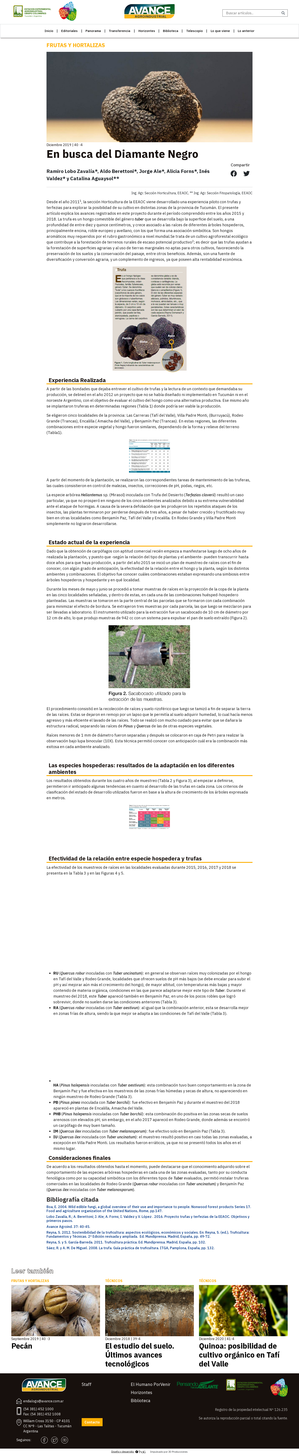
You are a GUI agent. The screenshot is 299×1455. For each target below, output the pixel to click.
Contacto (92, 1422)
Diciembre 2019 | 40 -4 (64, 145)
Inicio (49, 31)
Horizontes (146, 31)
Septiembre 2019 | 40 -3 (30, 1339)
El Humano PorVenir (150, 1384)
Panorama (93, 31)
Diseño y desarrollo (128, 1452)
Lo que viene (220, 31)
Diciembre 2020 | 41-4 (216, 1339)
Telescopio (194, 31)
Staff (86, 1384)
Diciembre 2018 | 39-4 (123, 1339)
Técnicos (113, 1281)
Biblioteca (170, 31)
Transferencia (119, 31)
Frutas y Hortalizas (75, 45)
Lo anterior (246, 31)
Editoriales (69, 31)
